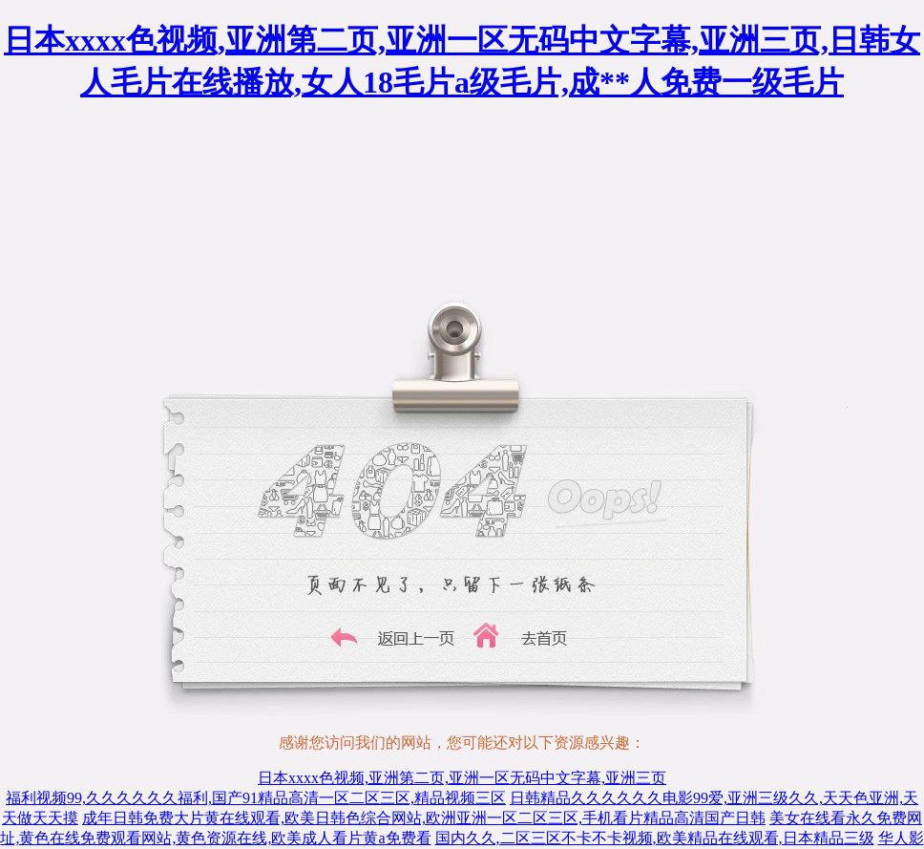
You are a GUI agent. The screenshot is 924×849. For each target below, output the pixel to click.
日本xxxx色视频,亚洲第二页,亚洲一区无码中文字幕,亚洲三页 (462, 778)
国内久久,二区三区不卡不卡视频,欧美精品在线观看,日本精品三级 (654, 838)
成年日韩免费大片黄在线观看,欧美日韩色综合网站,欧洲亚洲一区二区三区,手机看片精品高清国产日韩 (424, 818)
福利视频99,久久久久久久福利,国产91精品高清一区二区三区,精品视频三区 (256, 798)
